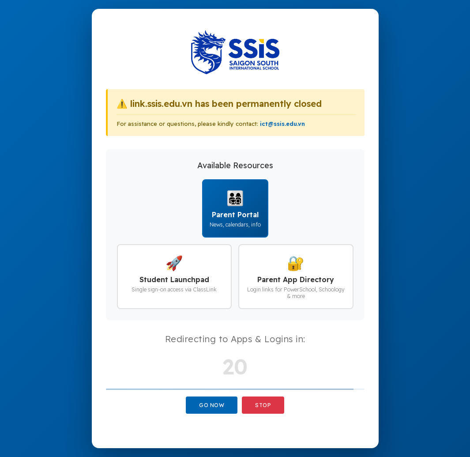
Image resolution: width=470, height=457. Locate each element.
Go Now (211, 405)
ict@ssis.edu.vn (282, 123)
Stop (263, 405)
